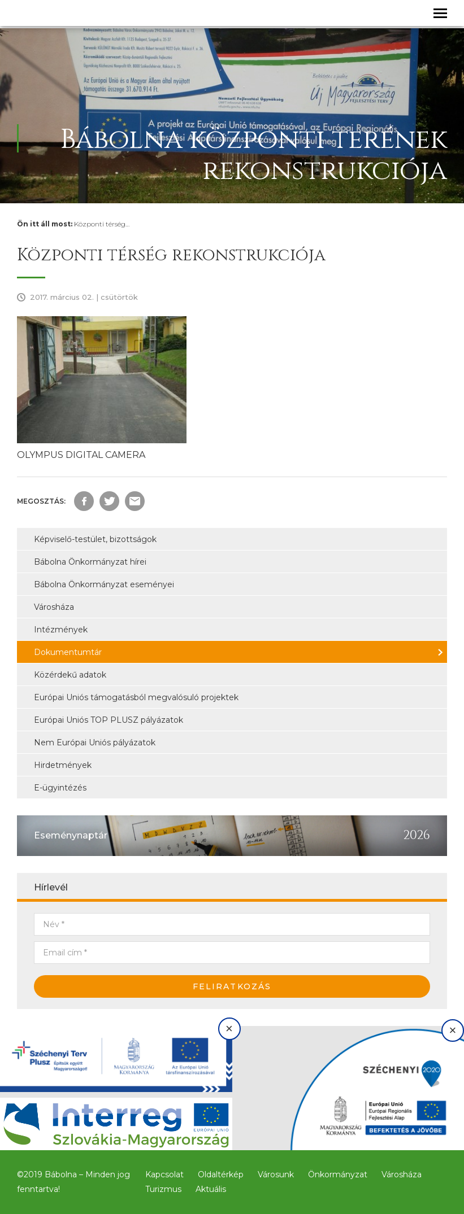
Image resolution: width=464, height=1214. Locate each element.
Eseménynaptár (70, 835)
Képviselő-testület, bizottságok (95, 539)
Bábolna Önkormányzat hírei (90, 562)
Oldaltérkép (221, 1174)
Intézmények (61, 630)
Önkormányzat (337, 1174)
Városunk (276, 1174)
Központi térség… (101, 224)
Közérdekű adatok (70, 675)
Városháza (54, 607)
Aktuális (211, 1189)
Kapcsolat (164, 1174)
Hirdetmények (63, 765)
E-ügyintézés (60, 788)
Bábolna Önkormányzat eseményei (104, 584)
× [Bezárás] (229, 1028)
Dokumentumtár (68, 652)
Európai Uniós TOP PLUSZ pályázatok (108, 720)
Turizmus (163, 1189)
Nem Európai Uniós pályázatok (94, 742)
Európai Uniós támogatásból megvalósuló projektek (136, 697)
